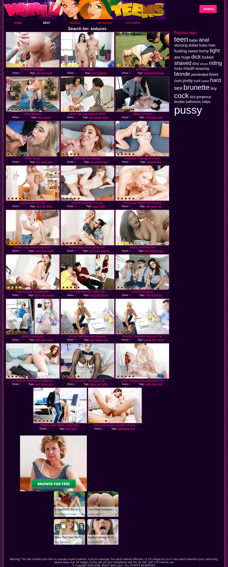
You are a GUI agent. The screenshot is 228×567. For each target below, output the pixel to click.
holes (97, 250)
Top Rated (104, 23)
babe (68, 428)
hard (49, 161)
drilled (147, 73)
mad (105, 161)
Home (18, 23)
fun (159, 206)
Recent (75, 23)
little (99, 295)
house (105, 117)
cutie (50, 250)
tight (153, 73)
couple (44, 384)
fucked (153, 250)
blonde (160, 73)
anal (91, 250)
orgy (132, 428)
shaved (105, 250)
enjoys (44, 73)
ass (92, 161)
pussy (48, 117)
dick (38, 73)
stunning (151, 161)
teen (92, 339)
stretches (102, 73)
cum (159, 117)
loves (148, 384)
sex (44, 206)
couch (160, 339)
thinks (105, 295)
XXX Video (133, 23)
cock (160, 250)
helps (49, 206)
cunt (37, 384)
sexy (93, 73)
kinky (102, 206)
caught (97, 117)
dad (91, 117)
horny (41, 117)
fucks (154, 117)
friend (93, 295)
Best (46, 23)
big (50, 73)
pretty (105, 384)
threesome (123, 428)
